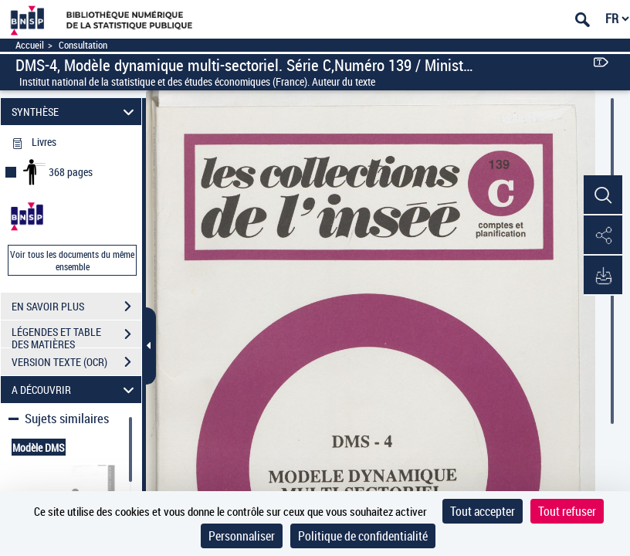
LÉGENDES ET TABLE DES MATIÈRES (76, 336)
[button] (603, 195)
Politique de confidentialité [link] (363, 535)
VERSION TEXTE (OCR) (76, 362)
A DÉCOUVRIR (75, 389)
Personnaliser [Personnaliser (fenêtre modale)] (241, 535)
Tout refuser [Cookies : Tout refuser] (567, 511)
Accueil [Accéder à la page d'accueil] (29, 45)
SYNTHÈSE (75, 111)
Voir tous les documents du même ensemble (72, 260)
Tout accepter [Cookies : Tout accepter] (482, 511)
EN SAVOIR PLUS (76, 306)
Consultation (83, 45)
